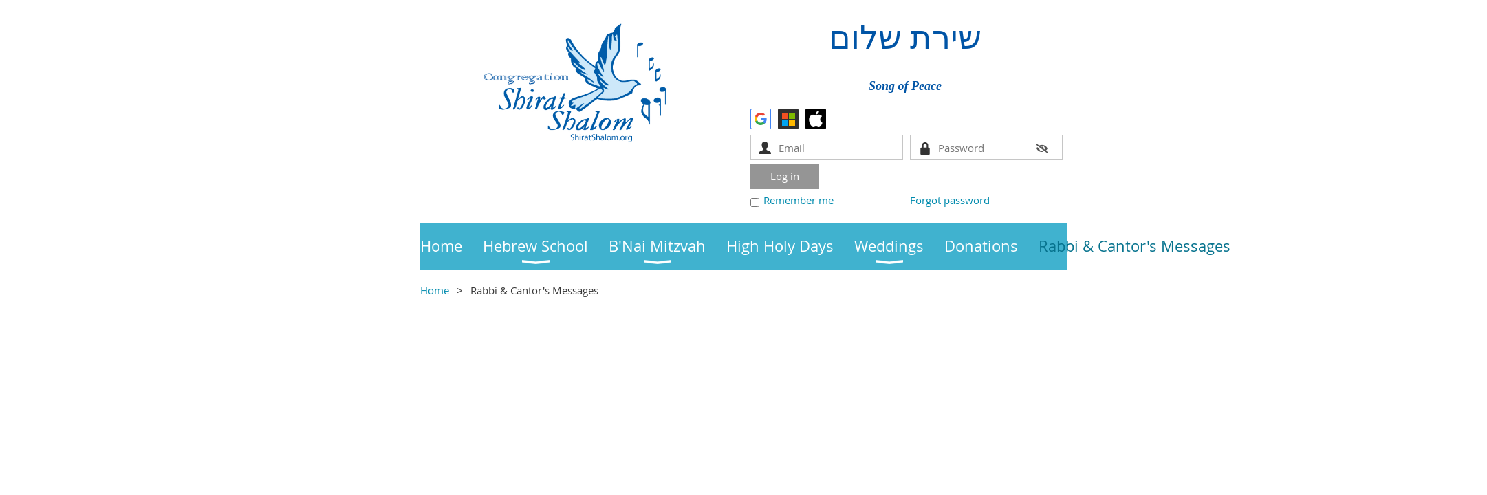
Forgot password (950, 200)
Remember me (798, 200)
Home (434, 290)
